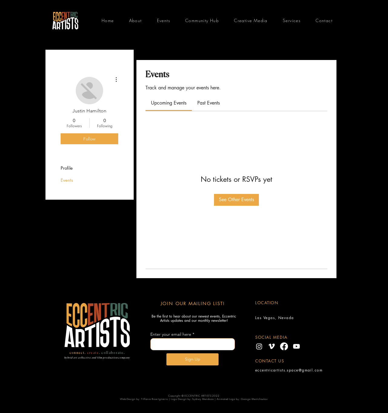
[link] (168, 103)
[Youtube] (296, 346)
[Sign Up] (192, 359)
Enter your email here (170, 334)
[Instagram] (259, 346)
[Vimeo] (272, 346)
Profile (67, 168)
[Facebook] (284, 346)
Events (67, 180)
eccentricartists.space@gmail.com (289, 370)
